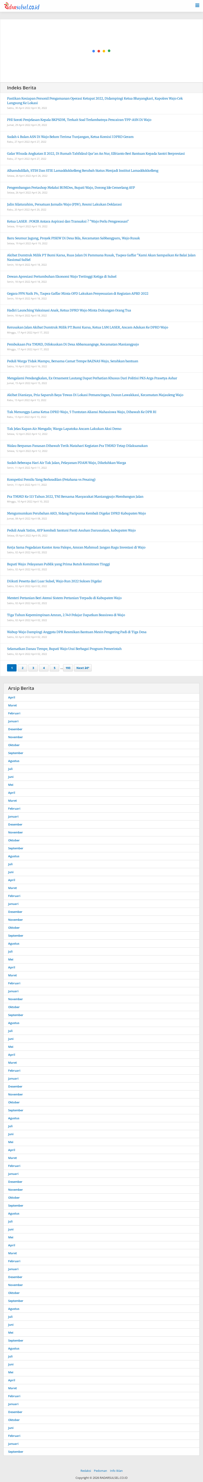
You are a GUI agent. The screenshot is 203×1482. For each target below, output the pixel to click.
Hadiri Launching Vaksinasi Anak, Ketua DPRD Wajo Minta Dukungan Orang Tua (69, 310)
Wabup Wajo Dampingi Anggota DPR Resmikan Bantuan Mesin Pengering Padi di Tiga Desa (77, 632)
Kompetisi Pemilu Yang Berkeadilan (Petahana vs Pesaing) (51, 480)
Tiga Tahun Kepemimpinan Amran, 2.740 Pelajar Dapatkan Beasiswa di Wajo (66, 615)
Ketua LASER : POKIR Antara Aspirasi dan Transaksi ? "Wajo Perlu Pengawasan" (68, 221)
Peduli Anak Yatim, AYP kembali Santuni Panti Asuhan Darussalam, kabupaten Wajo (71, 530)
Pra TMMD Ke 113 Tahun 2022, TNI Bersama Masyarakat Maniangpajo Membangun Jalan (75, 497)
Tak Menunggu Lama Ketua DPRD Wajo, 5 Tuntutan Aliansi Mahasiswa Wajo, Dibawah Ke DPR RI (81, 412)
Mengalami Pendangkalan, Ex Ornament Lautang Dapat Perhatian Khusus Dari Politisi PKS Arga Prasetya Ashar (92, 378)
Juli (10, 769)
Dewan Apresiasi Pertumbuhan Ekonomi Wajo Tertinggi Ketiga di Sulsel (61, 276)
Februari (14, 713)
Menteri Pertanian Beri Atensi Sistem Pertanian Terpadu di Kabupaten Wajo (64, 598)
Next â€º (82, 668)
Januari (13, 721)
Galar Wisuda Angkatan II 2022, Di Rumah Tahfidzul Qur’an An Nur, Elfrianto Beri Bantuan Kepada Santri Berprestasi (96, 154)
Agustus (13, 761)
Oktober (14, 745)
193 (68, 668)
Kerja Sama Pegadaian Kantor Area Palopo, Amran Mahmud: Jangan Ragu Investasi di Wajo (76, 547)
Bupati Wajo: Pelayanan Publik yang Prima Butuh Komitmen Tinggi (58, 564)
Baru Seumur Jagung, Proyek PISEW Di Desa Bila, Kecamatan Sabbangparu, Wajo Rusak (73, 238)
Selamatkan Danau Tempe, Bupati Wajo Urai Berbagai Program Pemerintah (64, 649)
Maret (12, 705)
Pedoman (100, 1471)
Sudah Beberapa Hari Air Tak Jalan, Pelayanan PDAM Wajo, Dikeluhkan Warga (66, 463)
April (11, 697)
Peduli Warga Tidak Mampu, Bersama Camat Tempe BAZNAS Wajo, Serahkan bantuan (72, 361)
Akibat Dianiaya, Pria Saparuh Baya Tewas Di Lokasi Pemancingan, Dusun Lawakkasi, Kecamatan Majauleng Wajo (95, 395)
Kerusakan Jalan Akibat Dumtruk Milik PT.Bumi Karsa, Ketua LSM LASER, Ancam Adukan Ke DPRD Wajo (87, 327)
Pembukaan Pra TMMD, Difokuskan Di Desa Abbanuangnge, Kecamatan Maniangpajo (73, 344)
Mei (10, 785)
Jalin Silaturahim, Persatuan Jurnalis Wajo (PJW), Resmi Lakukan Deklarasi (64, 204)
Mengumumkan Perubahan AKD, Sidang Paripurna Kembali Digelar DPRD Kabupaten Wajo (76, 513)
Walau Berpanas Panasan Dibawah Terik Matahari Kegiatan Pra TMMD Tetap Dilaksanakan (77, 446)
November (15, 737)
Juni (11, 777)
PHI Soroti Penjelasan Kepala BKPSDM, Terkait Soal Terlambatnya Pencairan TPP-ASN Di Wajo (79, 120)
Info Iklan (116, 1471)
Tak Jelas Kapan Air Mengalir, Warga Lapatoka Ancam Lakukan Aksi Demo (64, 429)
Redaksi (86, 1471)
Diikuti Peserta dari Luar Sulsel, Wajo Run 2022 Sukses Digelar (54, 581)
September (15, 753)
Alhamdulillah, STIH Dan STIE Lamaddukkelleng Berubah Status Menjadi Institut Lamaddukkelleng (82, 171)
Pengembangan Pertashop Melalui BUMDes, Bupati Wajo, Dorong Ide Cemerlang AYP (71, 188)
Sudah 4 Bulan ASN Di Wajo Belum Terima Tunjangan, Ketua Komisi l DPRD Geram (70, 137)
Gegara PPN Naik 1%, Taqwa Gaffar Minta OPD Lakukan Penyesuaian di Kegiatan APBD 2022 (77, 294)
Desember (15, 729)
